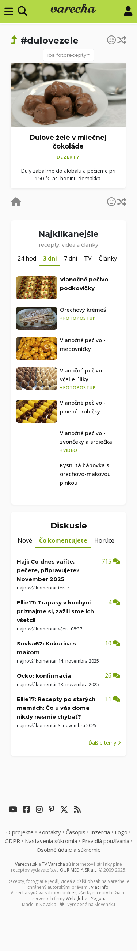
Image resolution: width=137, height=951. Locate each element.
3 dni (50, 258)
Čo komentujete (63, 540)
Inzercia (100, 832)
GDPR (12, 841)
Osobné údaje (69, 849)
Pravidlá (105, 841)
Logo (121, 832)
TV (88, 258)
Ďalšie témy (104, 742)
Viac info (100, 887)
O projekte (20, 832)
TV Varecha (53, 864)
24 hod (27, 258)
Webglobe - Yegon (85, 898)
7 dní (70, 258)
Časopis (75, 832)
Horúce (104, 540)
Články (108, 258)
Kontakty (49, 832)
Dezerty (68, 157)
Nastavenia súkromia (51, 841)
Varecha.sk (26, 864)
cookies (68, 893)
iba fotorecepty (66, 55)
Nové (25, 540)
